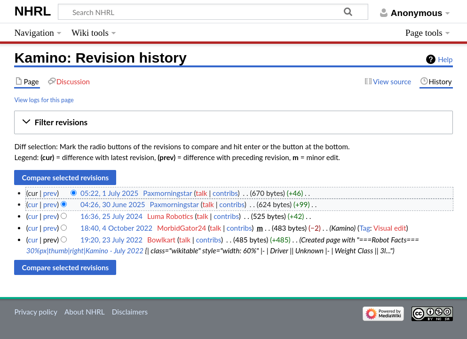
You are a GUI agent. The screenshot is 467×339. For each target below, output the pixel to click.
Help (445, 59)
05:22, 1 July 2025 (109, 193)
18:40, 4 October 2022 (116, 228)
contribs (225, 193)
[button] (233, 122)
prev (50, 193)
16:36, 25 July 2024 (111, 216)
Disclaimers (130, 311)
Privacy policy (35, 311)
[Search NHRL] (213, 11)
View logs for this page (43, 100)
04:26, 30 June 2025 (112, 204)
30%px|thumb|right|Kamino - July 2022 (84, 250)
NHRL (32, 11)
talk (201, 193)
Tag (364, 228)
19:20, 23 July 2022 (111, 239)
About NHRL (84, 311)
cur (33, 204)
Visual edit (389, 228)
